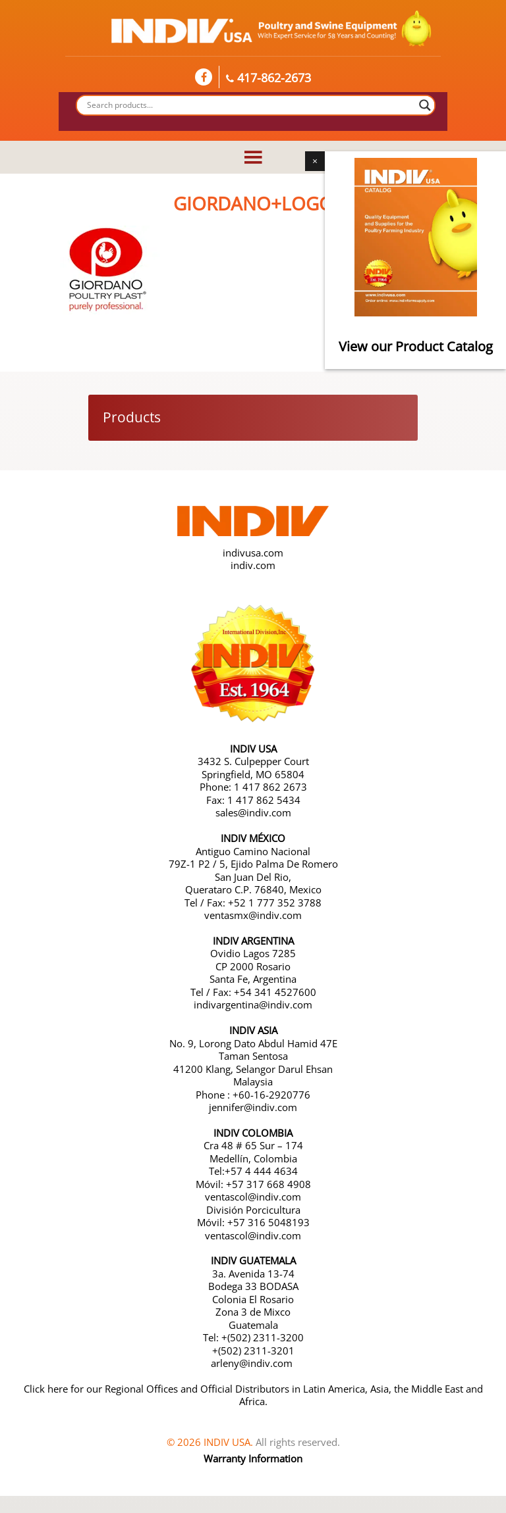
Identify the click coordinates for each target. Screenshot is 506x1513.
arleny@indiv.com (253, 1363)
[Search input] (249, 105)
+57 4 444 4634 (261, 1171)
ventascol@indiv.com (253, 1196)
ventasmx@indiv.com (253, 915)
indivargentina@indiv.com (253, 1004)
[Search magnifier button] (425, 105)
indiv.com (253, 565)
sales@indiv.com (253, 812)
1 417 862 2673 (270, 786)
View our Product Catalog (416, 346)
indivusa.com (253, 552)
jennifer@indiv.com (253, 1107)
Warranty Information (253, 1458)
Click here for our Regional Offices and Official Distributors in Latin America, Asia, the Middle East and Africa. (253, 1395)
